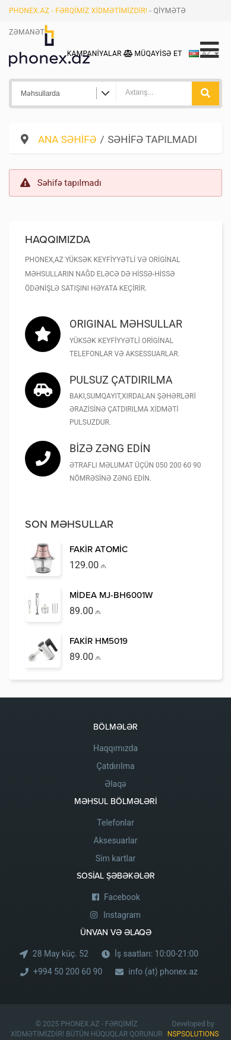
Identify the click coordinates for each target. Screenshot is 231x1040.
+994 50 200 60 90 (67, 971)
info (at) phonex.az (163, 971)
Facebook (122, 897)
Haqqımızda (115, 748)
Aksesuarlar (116, 840)
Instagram (122, 915)
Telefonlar (115, 822)
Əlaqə (115, 784)
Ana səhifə (67, 139)
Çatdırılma (115, 766)
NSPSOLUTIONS (193, 1034)
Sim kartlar (116, 858)
